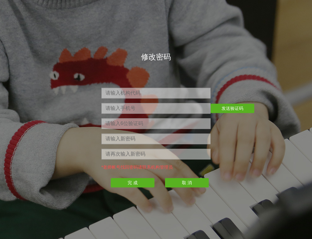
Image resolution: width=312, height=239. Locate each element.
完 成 (133, 182)
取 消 (187, 182)
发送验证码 (232, 108)
